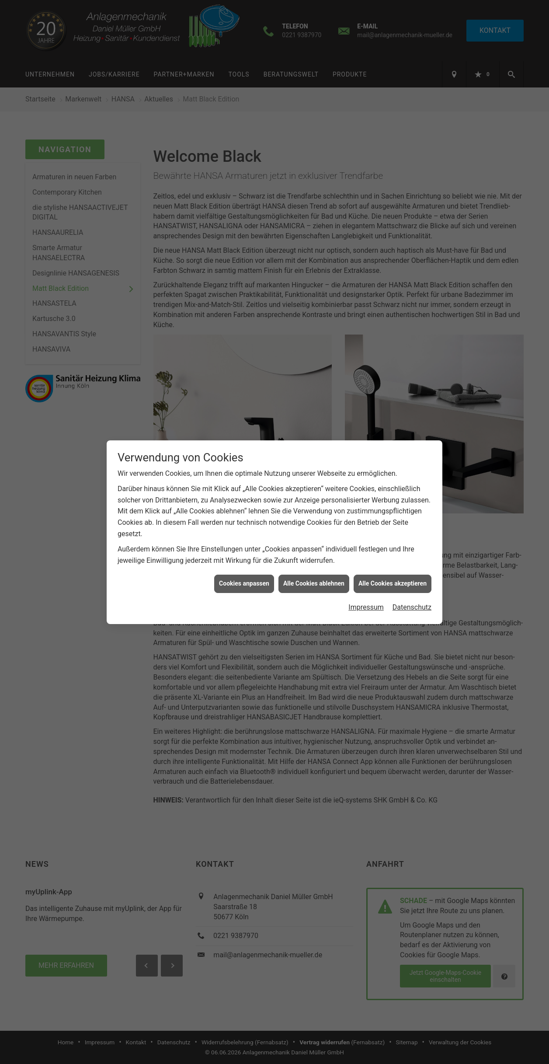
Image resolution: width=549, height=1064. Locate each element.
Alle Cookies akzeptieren (392, 568)
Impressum (366, 592)
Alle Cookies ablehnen (313, 568)
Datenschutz (412, 592)
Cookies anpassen (244, 568)
